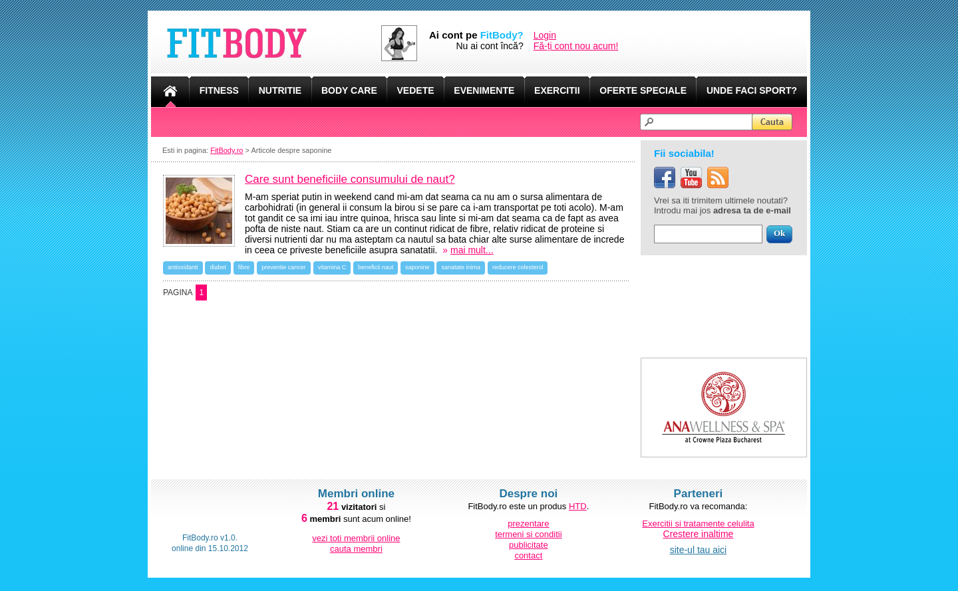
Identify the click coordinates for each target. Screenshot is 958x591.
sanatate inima (460, 267)
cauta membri (356, 549)
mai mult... (472, 250)
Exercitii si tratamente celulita (698, 524)
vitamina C (332, 267)
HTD (578, 506)
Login (545, 35)
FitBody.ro (226, 150)
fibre (244, 267)
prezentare (528, 524)
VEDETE (415, 90)
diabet (218, 267)
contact (528, 555)
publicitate (528, 545)
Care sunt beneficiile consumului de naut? (350, 179)
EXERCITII (556, 90)
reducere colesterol (518, 267)
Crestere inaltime (698, 534)
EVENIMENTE (484, 90)
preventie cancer (283, 267)
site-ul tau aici (698, 549)
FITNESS (219, 90)
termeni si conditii (528, 534)
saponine (417, 267)
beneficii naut (375, 267)
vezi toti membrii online (356, 538)
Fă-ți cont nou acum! (576, 46)
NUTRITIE (280, 90)
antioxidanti (183, 267)
